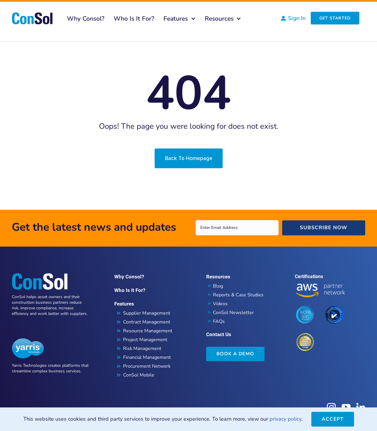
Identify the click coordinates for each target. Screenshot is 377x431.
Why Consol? (129, 277)
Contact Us (218, 334)
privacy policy (285, 418)
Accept (333, 419)
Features (124, 304)
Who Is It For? (129, 290)
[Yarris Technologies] (28, 340)
